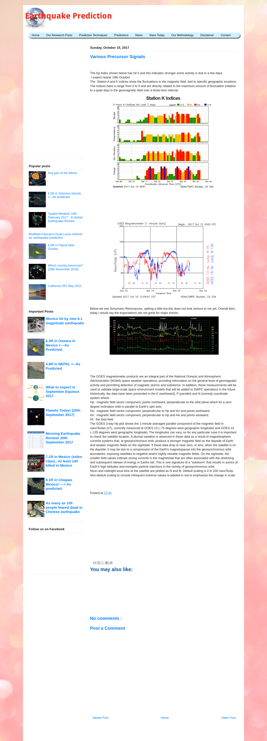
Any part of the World (62, 173)
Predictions (121, 35)
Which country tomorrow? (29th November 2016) (65, 267)
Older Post (228, 718)
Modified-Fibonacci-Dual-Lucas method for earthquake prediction (55, 236)
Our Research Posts (59, 35)
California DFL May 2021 (65, 286)
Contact (226, 35)
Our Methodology (182, 35)
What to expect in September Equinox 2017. (62, 391)
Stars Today (156, 35)
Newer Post (100, 718)
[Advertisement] (164, 203)
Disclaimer (207, 35)
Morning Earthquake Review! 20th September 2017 (63, 438)
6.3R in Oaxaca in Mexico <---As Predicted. (60, 345)
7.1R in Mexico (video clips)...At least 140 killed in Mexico (64, 461)
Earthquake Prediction (68, 15)
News (139, 35)
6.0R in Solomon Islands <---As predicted (64, 195)
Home (35, 35)
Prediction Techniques (93, 35)
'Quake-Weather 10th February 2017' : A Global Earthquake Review (65, 217)
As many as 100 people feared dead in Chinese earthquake (64, 507)
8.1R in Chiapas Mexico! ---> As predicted (59, 484)
